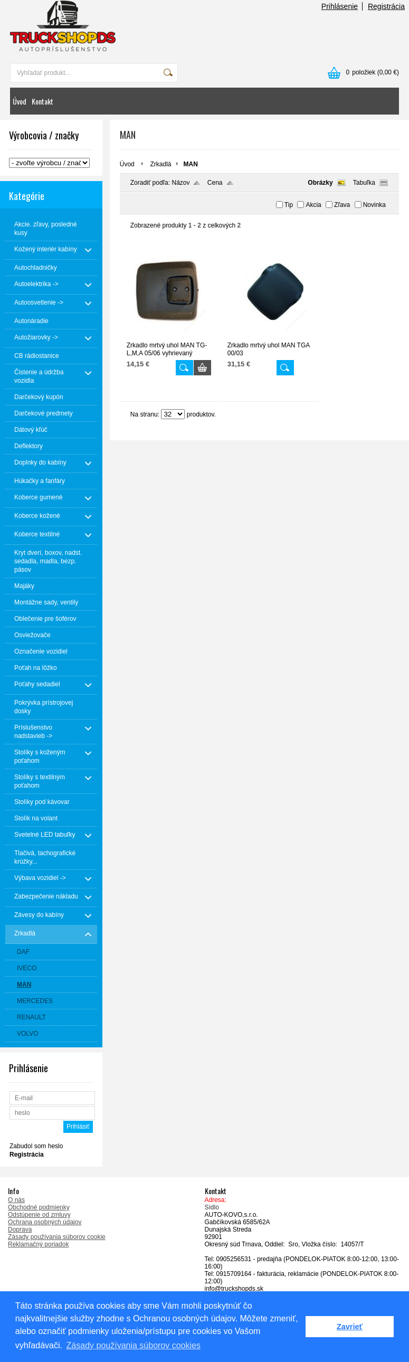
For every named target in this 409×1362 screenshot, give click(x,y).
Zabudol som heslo (36, 1146)
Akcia (313, 205)
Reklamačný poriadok (38, 1244)
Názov (180, 182)
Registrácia (386, 6)
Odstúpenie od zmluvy (39, 1214)
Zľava (342, 205)
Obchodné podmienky (39, 1207)
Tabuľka (364, 182)
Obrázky (320, 182)
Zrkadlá (160, 164)
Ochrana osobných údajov (44, 1222)
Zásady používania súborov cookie (57, 1237)
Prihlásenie (339, 6)
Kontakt (42, 101)
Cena (215, 182)
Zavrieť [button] (350, 1326)
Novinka (374, 205)
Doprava (20, 1229)
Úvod (19, 101)
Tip (288, 205)
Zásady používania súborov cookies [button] (133, 1345)
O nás (16, 1200)
